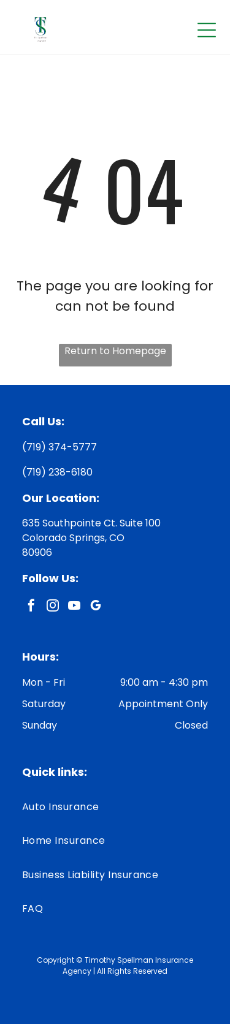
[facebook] (31, 607)
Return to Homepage (115, 351)
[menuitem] (115, 807)
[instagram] (53, 607)
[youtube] (74, 607)
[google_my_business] (95, 607)
